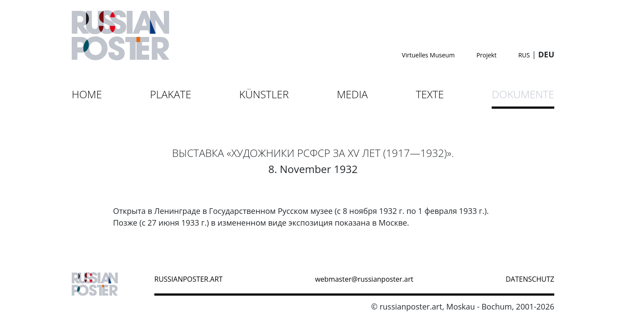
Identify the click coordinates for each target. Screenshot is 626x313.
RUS (524, 55)
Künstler (264, 94)
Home (87, 94)
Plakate (170, 94)
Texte (430, 94)
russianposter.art (188, 279)
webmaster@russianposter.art (364, 279)
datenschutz (530, 279)
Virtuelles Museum (428, 55)
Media (352, 94)
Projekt (486, 55)
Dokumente (523, 94)
